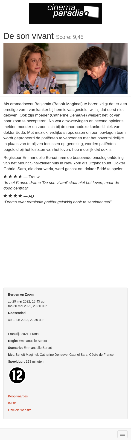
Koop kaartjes (18, 396)
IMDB (12, 403)
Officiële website (20, 410)
